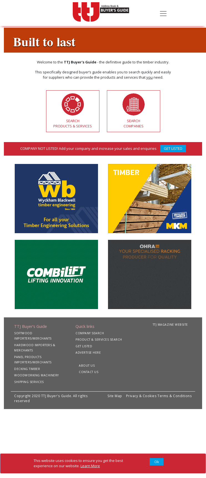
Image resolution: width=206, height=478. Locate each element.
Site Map (114, 396)
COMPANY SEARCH (90, 333)
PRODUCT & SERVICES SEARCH (99, 339)
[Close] (157, 462)
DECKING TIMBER (27, 369)
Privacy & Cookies (141, 396)
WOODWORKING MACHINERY (36, 375)
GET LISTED (173, 148)
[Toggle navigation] (163, 13)
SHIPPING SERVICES (29, 382)
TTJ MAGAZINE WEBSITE (170, 325)
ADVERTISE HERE (88, 352)
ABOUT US (87, 366)
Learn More (90, 465)
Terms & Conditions (174, 396)
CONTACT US (88, 372)
